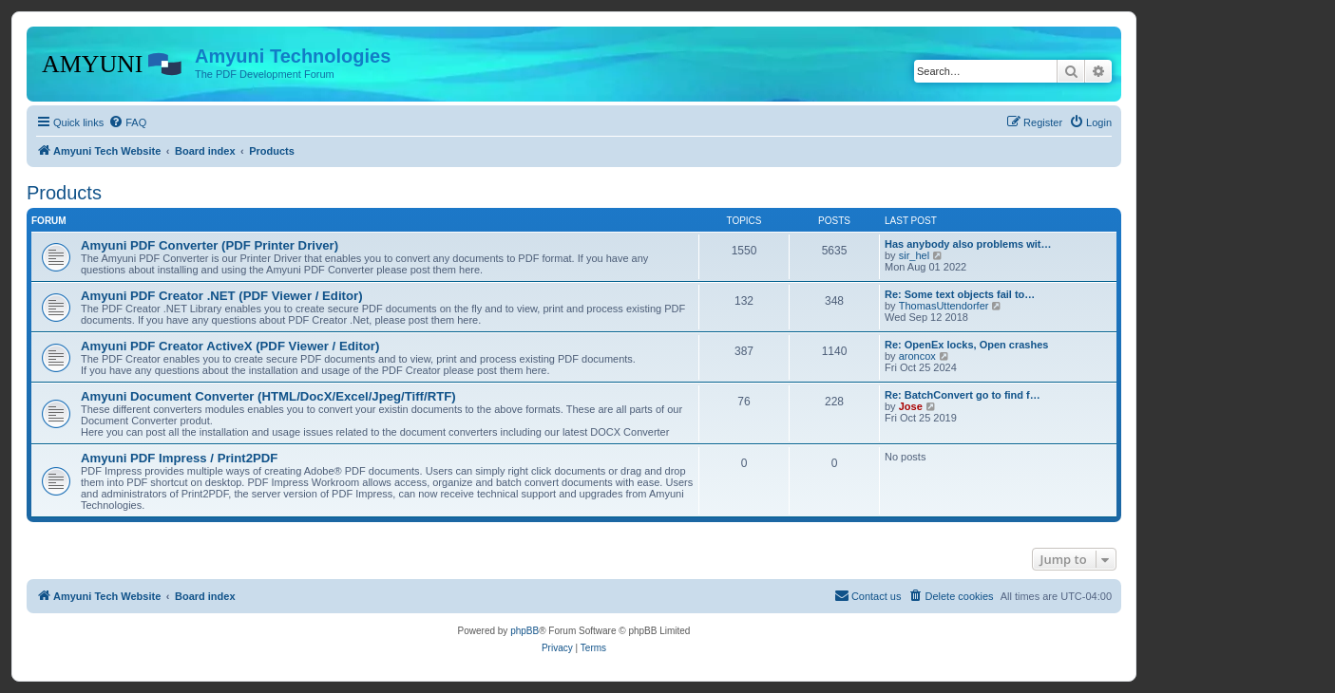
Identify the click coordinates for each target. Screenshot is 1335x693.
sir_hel (914, 255)
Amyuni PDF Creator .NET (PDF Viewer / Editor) (222, 296)
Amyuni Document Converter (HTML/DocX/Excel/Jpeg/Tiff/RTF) (268, 396)
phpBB (524, 631)
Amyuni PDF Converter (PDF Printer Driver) (209, 245)
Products (64, 192)
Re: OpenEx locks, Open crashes (966, 344)
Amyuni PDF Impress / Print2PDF (179, 458)
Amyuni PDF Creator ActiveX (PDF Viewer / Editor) (230, 346)
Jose (911, 406)
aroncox (917, 356)
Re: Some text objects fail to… (960, 294)
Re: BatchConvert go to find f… (962, 395)
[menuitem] (127, 122)
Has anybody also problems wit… (968, 244)
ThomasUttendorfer (944, 305)
